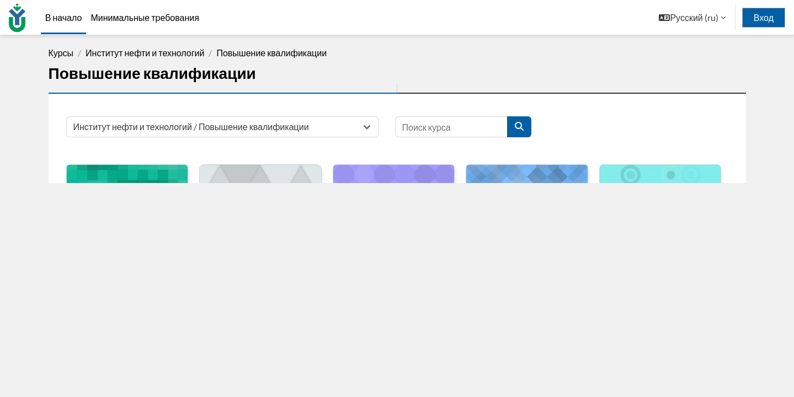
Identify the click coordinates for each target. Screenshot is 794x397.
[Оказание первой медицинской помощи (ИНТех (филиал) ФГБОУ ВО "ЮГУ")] (127, 193)
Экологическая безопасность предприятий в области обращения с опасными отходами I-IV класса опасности (659, 253)
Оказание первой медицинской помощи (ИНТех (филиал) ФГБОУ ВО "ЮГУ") (125, 248)
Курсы (61, 52)
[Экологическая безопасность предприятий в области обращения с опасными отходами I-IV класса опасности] (660, 193)
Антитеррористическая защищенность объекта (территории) (515, 242)
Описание (527, 332)
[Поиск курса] (451, 126)
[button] (692, 17)
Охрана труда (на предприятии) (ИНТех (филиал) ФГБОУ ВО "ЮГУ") (258, 242)
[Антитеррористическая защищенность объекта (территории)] (527, 193)
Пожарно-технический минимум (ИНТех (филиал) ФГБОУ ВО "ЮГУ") (389, 242)
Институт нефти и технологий (145, 52)
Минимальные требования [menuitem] (144, 17)
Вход (764, 17)
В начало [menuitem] (63, 17)
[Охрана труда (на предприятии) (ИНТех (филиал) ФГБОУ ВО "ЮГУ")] (260, 193)
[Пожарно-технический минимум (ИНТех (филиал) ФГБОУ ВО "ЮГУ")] (394, 193)
